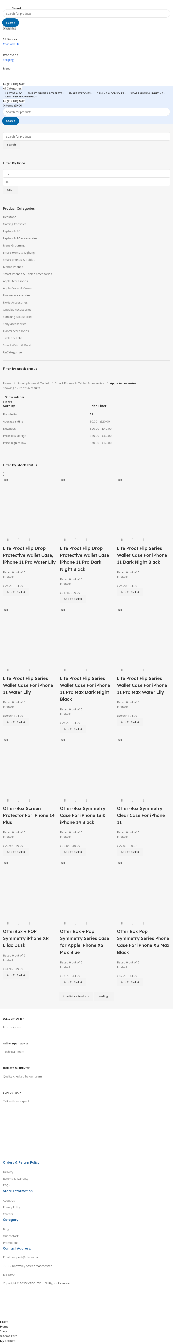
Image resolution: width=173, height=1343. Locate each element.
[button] (130, 982)
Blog (6, 1229)
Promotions (10, 1243)
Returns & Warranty (15, 1178)
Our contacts (11, 1236)
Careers (8, 1214)
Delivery (8, 1172)
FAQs (6, 1185)
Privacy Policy (11, 1207)
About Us (9, 1200)
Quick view (133, 923)
